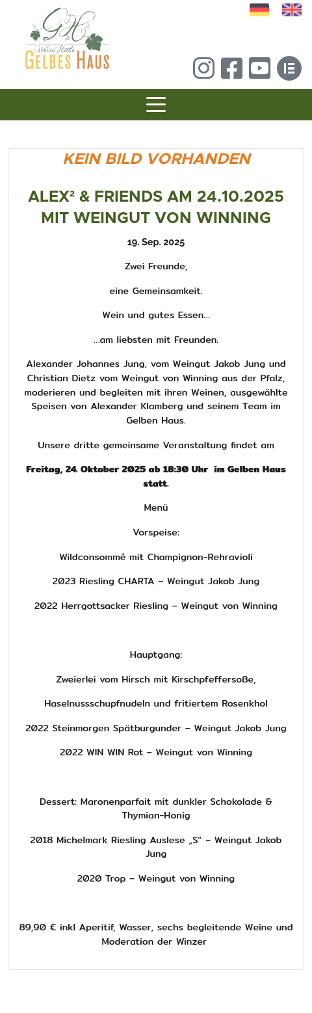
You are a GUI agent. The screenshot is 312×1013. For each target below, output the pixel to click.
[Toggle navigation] (156, 106)
